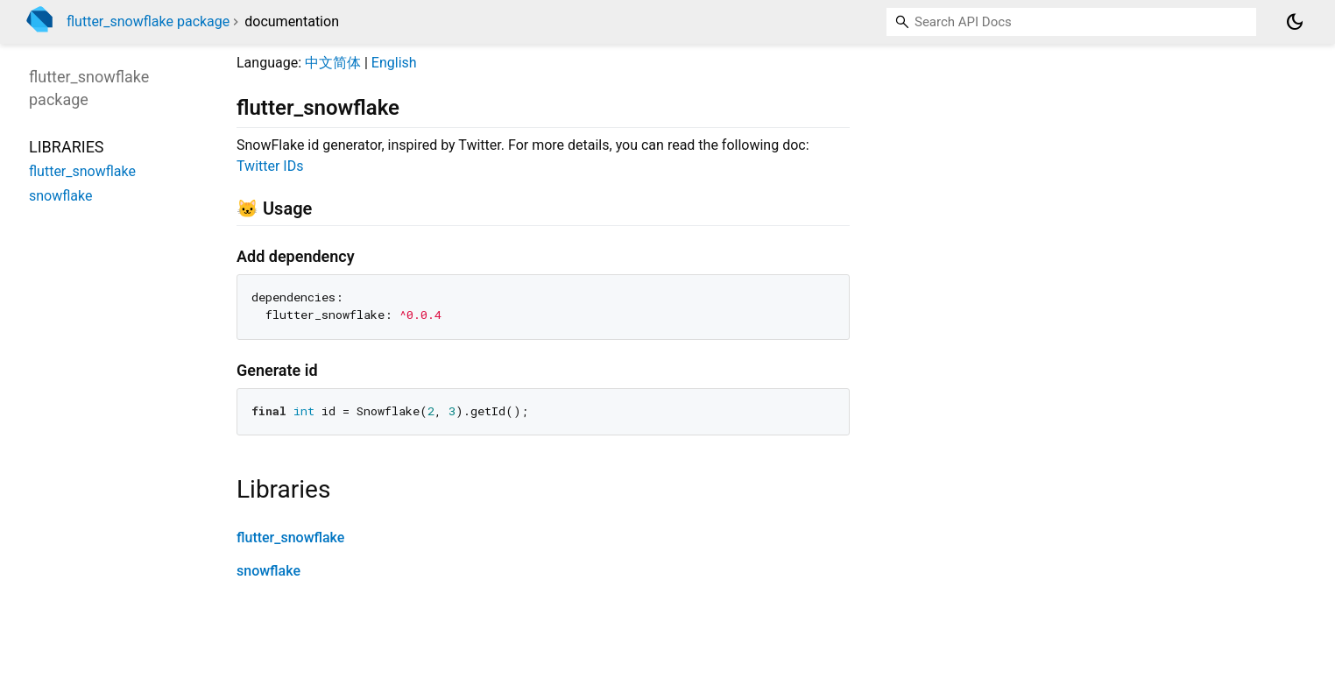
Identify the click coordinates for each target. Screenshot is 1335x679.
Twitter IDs (270, 166)
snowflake (268, 570)
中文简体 (333, 62)
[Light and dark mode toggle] (1295, 22)
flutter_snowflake (290, 537)
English (394, 62)
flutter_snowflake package (148, 21)
